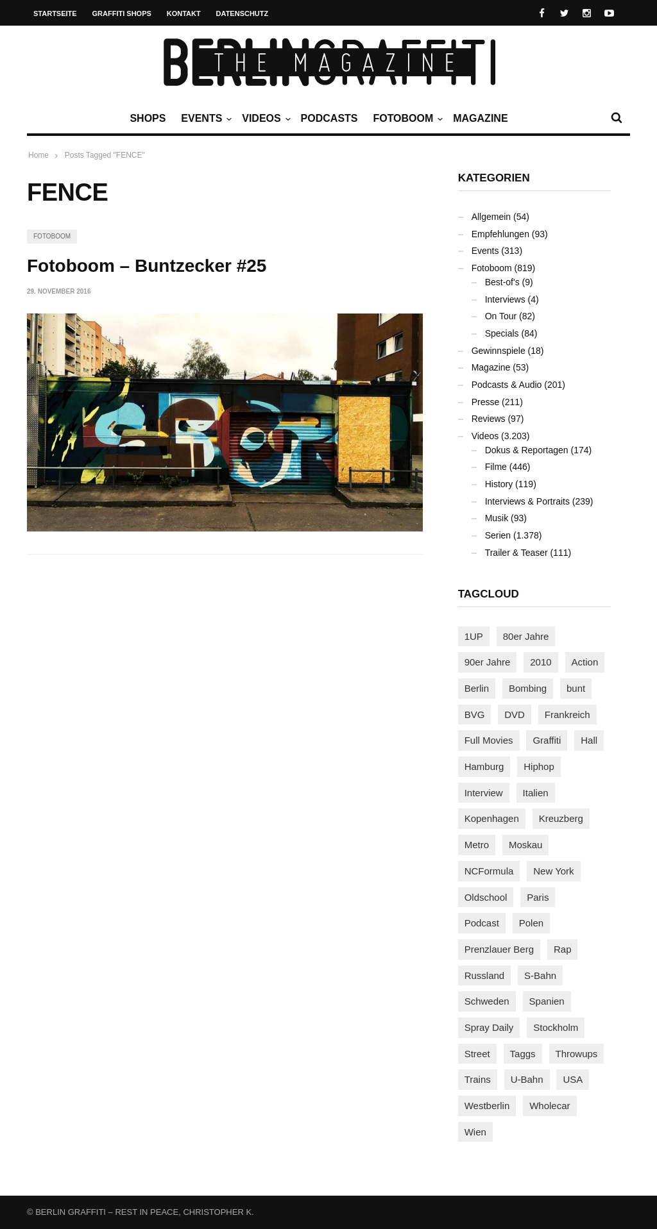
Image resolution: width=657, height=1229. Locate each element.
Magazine (480, 118)
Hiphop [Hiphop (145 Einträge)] (539, 766)
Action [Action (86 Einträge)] (585, 661)
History (499, 484)
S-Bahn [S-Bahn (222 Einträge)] (540, 975)
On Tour (501, 316)
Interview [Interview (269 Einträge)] (484, 792)
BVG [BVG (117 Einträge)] (475, 714)
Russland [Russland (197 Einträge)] (485, 975)
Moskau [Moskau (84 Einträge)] (526, 844)
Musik (497, 518)
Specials (502, 333)
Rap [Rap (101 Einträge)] (563, 949)
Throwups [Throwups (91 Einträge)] (577, 1053)
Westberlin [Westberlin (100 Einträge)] (487, 1105)
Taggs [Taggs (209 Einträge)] (523, 1053)
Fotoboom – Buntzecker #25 (146, 266)
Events (204, 118)
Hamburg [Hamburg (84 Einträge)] (484, 766)
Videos (264, 118)
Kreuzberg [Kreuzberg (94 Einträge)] (561, 818)
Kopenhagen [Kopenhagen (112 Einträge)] (492, 818)
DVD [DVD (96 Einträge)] (514, 714)
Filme (496, 467)
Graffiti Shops (121, 13)
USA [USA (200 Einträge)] (573, 1079)
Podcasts (329, 118)
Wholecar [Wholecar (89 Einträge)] (549, 1105)
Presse (486, 402)
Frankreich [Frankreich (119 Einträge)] (567, 714)
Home (38, 155)
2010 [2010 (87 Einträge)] (540, 661)
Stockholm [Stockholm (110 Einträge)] (555, 1027)
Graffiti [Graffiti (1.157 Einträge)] (547, 740)
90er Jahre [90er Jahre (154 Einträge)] (488, 661)
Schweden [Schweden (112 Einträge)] (487, 1001)
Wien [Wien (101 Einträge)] (475, 1131)
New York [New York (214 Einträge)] (553, 870)
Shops (148, 118)
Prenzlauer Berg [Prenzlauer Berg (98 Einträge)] (499, 949)
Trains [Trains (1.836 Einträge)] (478, 1079)
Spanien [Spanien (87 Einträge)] (547, 1001)
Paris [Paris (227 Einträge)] (538, 897)
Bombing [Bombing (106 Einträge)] (528, 688)
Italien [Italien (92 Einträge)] (536, 792)
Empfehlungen (500, 234)
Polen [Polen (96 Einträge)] (531, 922)
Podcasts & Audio (507, 385)
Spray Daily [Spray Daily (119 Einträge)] (489, 1027)
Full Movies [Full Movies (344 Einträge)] (489, 740)
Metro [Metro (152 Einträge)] (477, 844)
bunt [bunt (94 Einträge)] (576, 688)
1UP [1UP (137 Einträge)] (474, 636)
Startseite (55, 13)
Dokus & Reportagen (526, 450)
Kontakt (184, 13)
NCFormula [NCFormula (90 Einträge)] (489, 870)
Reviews (489, 419)
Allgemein (491, 217)
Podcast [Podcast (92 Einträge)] (482, 922)
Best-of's (502, 282)
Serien (498, 535)
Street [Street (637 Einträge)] (477, 1053)
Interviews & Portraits (527, 501)
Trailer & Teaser (516, 553)
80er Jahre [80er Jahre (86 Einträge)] (526, 636)
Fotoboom (406, 118)
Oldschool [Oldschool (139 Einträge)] (486, 897)
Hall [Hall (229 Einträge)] (589, 740)
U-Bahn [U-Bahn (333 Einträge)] (527, 1079)
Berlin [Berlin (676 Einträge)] (477, 688)
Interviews (505, 299)
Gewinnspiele (498, 351)
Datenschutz (242, 13)
